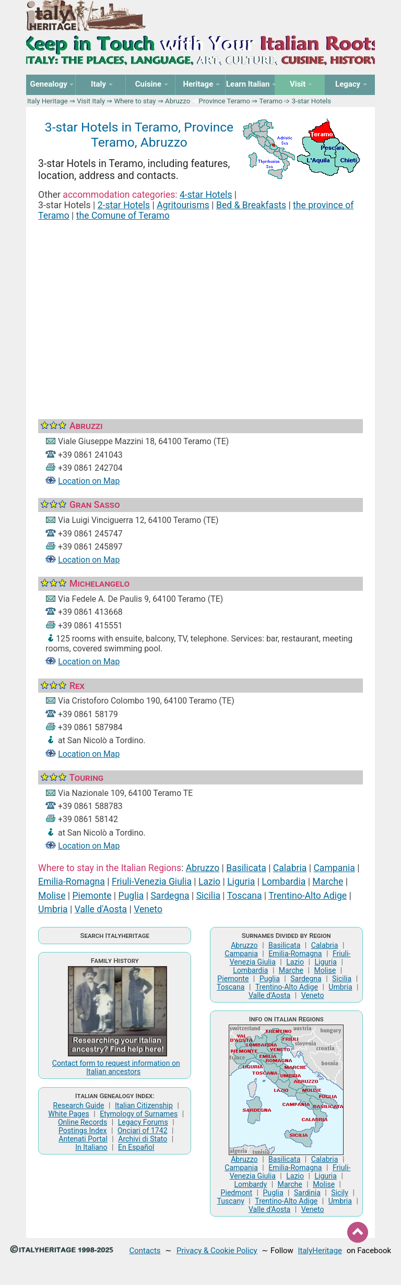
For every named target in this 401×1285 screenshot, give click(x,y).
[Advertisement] (200, 307)
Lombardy (250, 1184)
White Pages (68, 1114)
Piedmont (236, 1192)
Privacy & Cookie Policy (216, 1250)
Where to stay (135, 101)
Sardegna (169, 895)
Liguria (241, 881)
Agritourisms (183, 205)
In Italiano (91, 1147)
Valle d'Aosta (101, 909)
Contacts (145, 1250)
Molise (51, 895)
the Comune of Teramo (123, 215)
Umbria (53, 909)
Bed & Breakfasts (251, 205)
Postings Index (82, 1130)
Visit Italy (91, 101)
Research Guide (78, 1105)
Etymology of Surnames (139, 1114)
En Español (136, 1147)
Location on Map (89, 481)
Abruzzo (177, 101)
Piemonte (92, 895)
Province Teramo (225, 101)
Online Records (82, 1122)
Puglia (131, 895)
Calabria (290, 868)
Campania (334, 868)
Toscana (244, 895)
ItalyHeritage (320, 1250)
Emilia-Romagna (71, 881)
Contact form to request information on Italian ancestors (116, 1067)
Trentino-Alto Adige (307, 895)
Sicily (339, 1192)
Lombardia (283, 881)
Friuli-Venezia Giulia (152, 881)
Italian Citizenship (144, 1105)
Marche (327, 881)
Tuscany (230, 1201)
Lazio (209, 881)
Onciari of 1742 (142, 1130)
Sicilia (208, 895)
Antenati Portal (83, 1139)
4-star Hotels (206, 194)
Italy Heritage (47, 101)
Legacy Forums (143, 1122)
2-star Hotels (124, 205)
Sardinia (307, 1192)
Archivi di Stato (142, 1139)
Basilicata (246, 868)
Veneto (148, 909)
